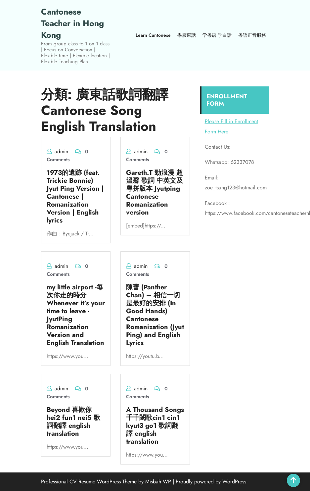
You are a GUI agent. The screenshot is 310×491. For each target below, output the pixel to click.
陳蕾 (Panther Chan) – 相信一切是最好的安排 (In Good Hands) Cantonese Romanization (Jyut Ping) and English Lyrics (155, 315)
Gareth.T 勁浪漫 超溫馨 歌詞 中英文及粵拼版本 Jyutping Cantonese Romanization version (154, 192)
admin (61, 151)
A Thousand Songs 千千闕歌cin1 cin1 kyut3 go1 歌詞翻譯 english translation (155, 425)
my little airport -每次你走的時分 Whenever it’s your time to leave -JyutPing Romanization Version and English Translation (76, 315)
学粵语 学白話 (217, 35)
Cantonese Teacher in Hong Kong (72, 23)
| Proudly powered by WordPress (209, 481)
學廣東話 (186, 35)
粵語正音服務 (252, 35)
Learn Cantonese (153, 35)
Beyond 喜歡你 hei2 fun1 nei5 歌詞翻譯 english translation (73, 421)
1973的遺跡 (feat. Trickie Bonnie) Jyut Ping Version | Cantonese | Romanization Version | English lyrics (75, 196)
